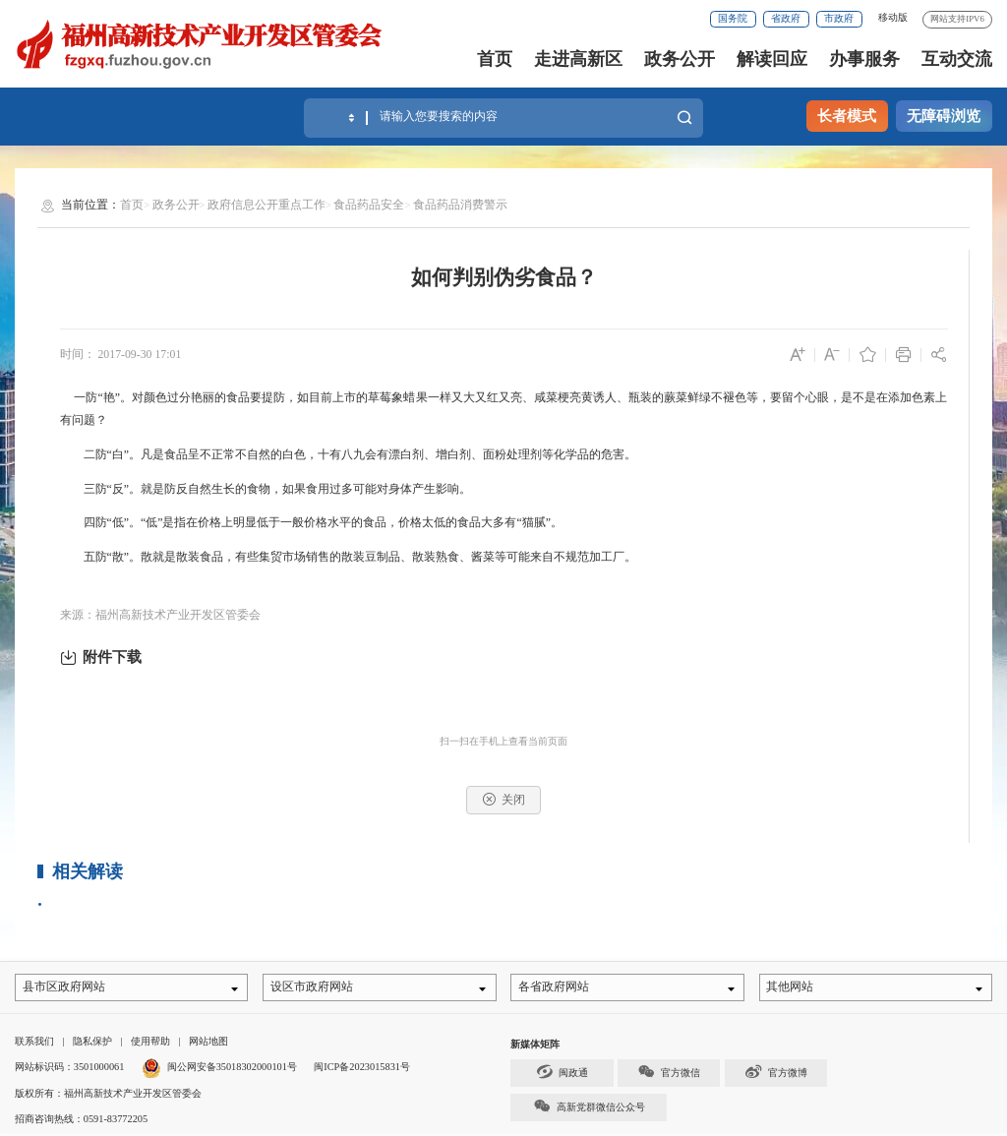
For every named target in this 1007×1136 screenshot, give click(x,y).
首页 (494, 59)
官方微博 (775, 1074)
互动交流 (956, 59)
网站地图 (208, 1044)
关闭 (504, 799)
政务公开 (679, 59)
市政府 (839, 18)
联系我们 (34, 1044)
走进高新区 (578, 59)
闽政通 (562, 1074)
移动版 (893, 17)
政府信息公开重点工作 (266, 204)
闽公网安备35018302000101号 (232, 1069)
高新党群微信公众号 (589, 1109)
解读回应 (772, 59)
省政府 (785, 18)
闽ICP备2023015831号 (362, 1069)
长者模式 (846, 116)
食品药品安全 (368, 204)
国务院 (732, 18)
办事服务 (864, 59)
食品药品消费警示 (460, 204)
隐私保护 (92, 1044)
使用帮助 (150, 1044)
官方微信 (668, 1074)
